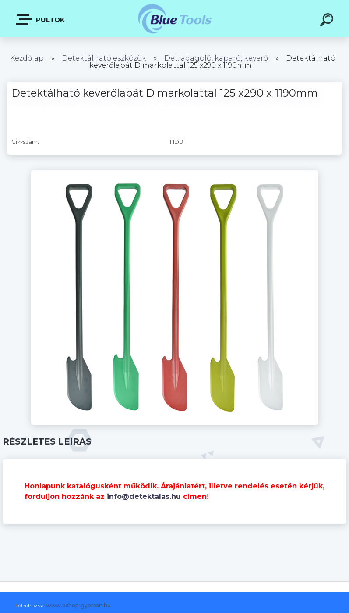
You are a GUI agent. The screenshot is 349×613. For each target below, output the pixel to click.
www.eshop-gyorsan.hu (78, 605)
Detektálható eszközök (104, 58)
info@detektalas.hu (144, 496)
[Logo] (174, 19)
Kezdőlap (27, 58)
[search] (328, 21)
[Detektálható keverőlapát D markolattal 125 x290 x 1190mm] (174, 173)
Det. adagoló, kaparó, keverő (216, 58)
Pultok (41, 19)
